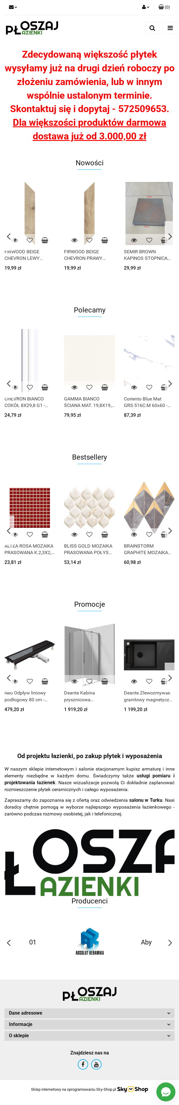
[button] (164, 7)
